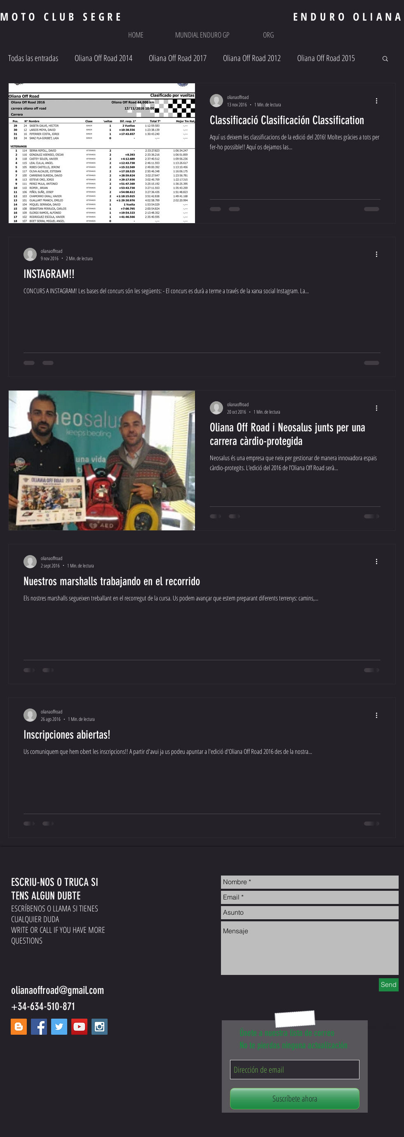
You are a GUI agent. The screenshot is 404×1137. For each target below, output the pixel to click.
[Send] (389, 984)
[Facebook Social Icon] (39, 1027)
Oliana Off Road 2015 (326, 58)
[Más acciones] (379, 101)
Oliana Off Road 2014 (103, 58)
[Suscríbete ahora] (294, 1098)
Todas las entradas (33, 58)
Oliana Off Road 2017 (178, 58)
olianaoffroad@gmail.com (57, 990)
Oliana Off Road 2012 (252, 58)
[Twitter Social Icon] (59, 1027)
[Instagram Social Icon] (100, 1027)
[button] (202, 34)
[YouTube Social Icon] (79, 1027)
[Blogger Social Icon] (19, 1027)
